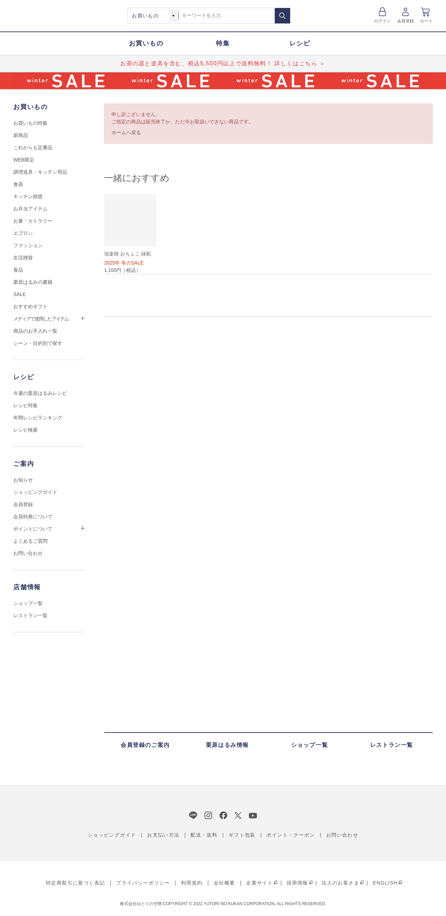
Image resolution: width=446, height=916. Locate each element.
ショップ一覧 (28, 603)
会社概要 (224, 883)
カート (426, 21)
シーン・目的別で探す (37, 343)
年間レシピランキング (37, 417)
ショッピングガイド (35, 492)
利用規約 (192, 883)
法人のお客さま (340, 883)
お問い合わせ (28, 553)
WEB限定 (23, 160)
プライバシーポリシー (143, 883)
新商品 (20, 135)
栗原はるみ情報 (227, 745)
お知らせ (23, 480)
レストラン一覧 (30, 615)
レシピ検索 (25, 430)
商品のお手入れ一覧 (35, 331)
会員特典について (32, 516)
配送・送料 (203, 835)
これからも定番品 (32, 147)
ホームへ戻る (126, 132)
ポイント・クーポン (290, 835)
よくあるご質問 (30, 541)
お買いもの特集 (30, 123)
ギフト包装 (242, 835)
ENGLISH (385, 883)
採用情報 (297, 883)
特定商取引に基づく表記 (75, 883)
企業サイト (259, 883)
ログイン (382, 21)
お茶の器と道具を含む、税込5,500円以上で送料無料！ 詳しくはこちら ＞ (223, 63)
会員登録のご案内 (145, 745)
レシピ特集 (25, 405)
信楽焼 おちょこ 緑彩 (127, 254)
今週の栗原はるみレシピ (40, 393)
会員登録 (405, 21)
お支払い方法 (163, 835)
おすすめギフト (30, 306)
